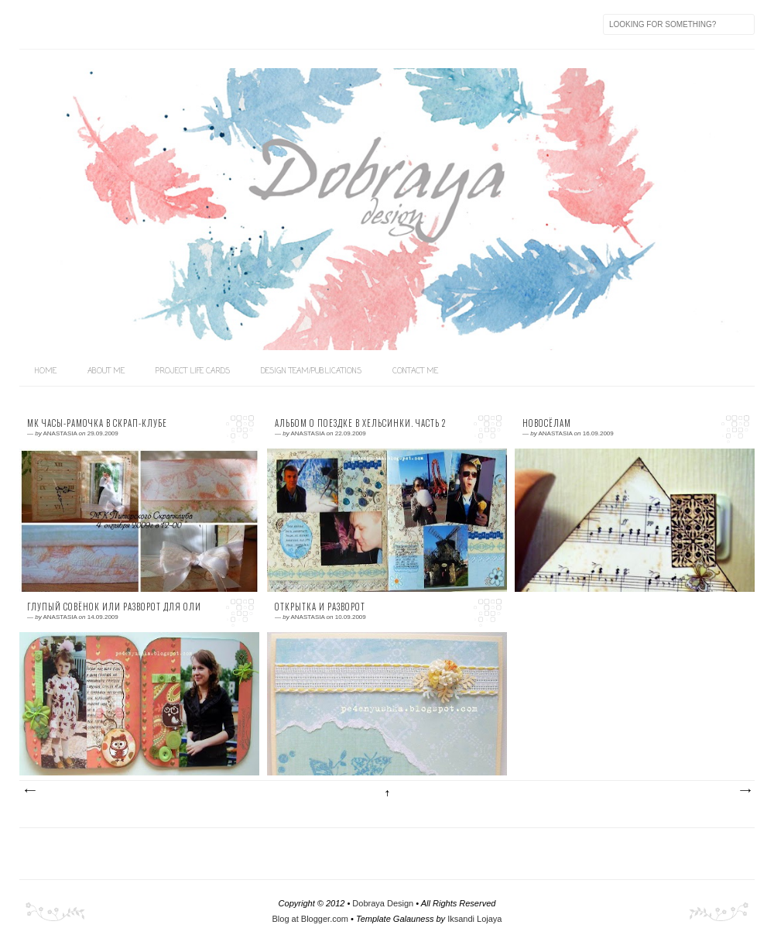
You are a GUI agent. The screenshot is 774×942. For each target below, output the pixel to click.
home (46, 371)
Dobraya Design (382, 903)
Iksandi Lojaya (474, 918)
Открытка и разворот (320, 607)
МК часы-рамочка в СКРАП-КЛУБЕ (97, 423)
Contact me (415, 371)
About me (106, 371)
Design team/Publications (311, 371)
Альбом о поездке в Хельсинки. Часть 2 (360, 423)
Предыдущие (745, 791)
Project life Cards (193, 371)
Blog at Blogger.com (310, 918)
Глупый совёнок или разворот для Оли (114, 607)
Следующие (29, 791)
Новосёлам (546, 423)
